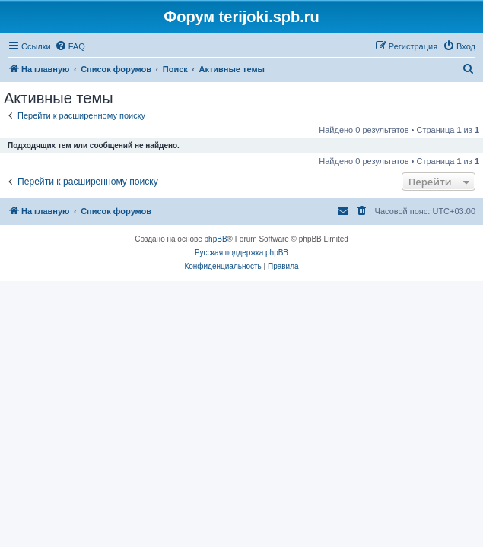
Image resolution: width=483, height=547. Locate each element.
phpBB (216, 239)
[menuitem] (70, 46)
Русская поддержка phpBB (241, 252)
